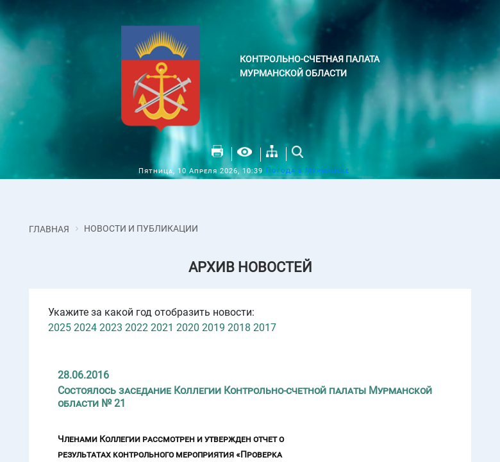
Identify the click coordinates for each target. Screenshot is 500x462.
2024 (85, 327)
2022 (136, 327)
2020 (187, 327)
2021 (162, 327)
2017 (264, 327)
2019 (213, 327)
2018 (239, 327)
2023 (110, 327)
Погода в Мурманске (307, 170)
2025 (59, 327)
